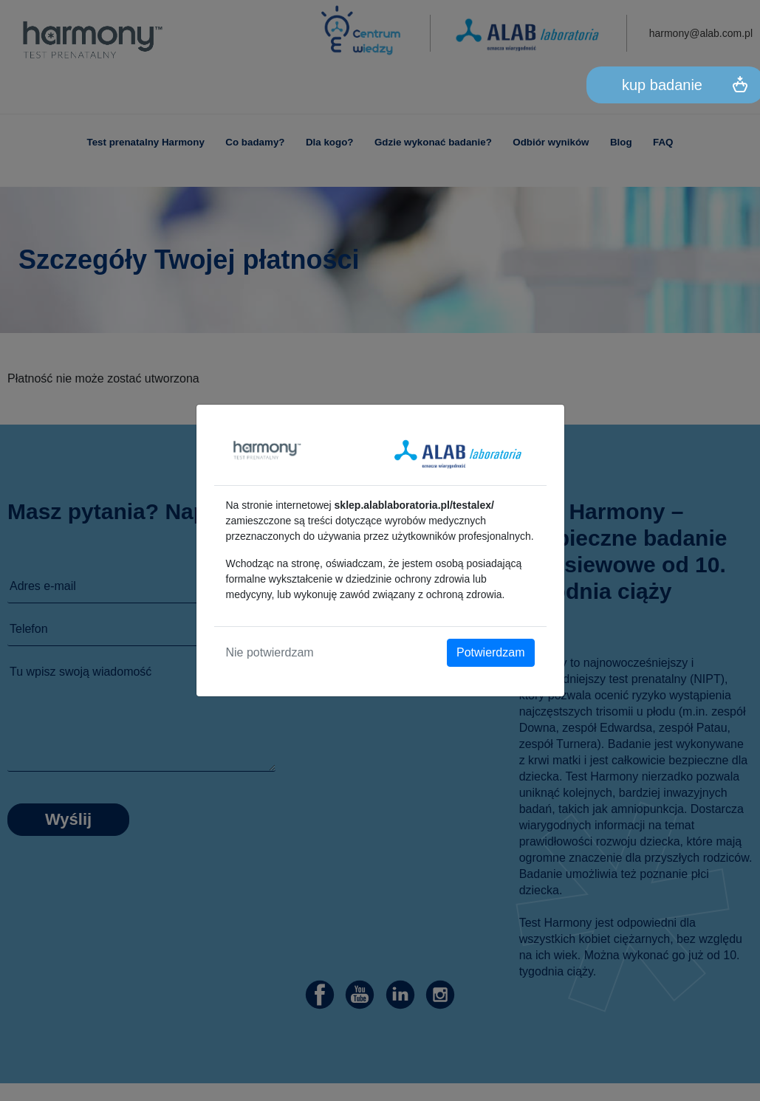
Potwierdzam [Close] (490, 652)
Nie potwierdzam (270, 652)
